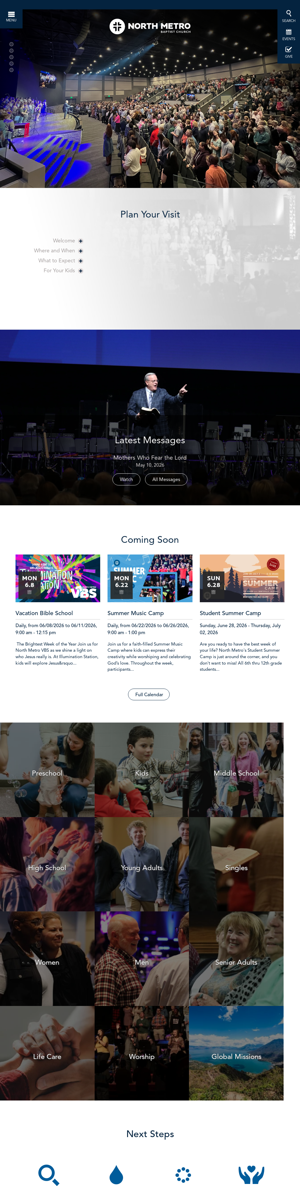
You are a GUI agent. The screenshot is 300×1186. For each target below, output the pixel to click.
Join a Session (51, 1066)
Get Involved (254, 1066)
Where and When (58, 250)
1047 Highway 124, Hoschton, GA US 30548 (181, 1177)
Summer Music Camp (136, 614)
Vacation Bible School (44, 614)
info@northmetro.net (224, 1136)
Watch (126, 479)
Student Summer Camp (230, 614)
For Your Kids (63, 270)
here (158, 1147)
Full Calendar (149, 695)
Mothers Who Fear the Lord (150, 457)
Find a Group (186, 1066)
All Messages (166, 479)
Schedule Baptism (119, 1066)
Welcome (68, 240)
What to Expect (60, 260)
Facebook (190, 1147)
